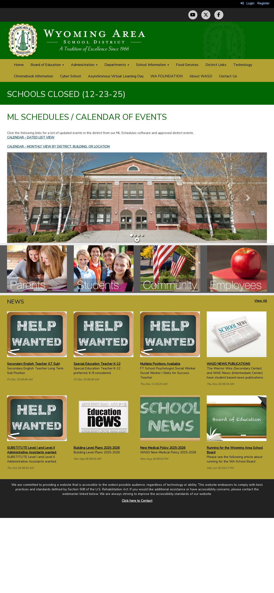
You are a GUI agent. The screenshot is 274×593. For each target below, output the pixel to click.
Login (247, 3)
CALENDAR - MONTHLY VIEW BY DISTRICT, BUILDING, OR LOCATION (58, 146)
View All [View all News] (260, 301)
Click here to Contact (137, 501)
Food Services (187, 64)
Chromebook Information (33, 76)
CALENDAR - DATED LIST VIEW (30, 137)
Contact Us (228, 76)
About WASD (200, 76)
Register (263, 3)
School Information (152, 64)
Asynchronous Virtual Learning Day (116, 76)
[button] (26, 197)
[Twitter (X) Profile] (205, 14)
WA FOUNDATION (166, 76)
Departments (116, 64)
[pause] (137, 240)
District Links (215, 64)
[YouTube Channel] (192, 14)
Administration (84, 64)
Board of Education (47, 64)
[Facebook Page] (218, 14)
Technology (242, 64)
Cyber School (70, 76)
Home (19, 64)
